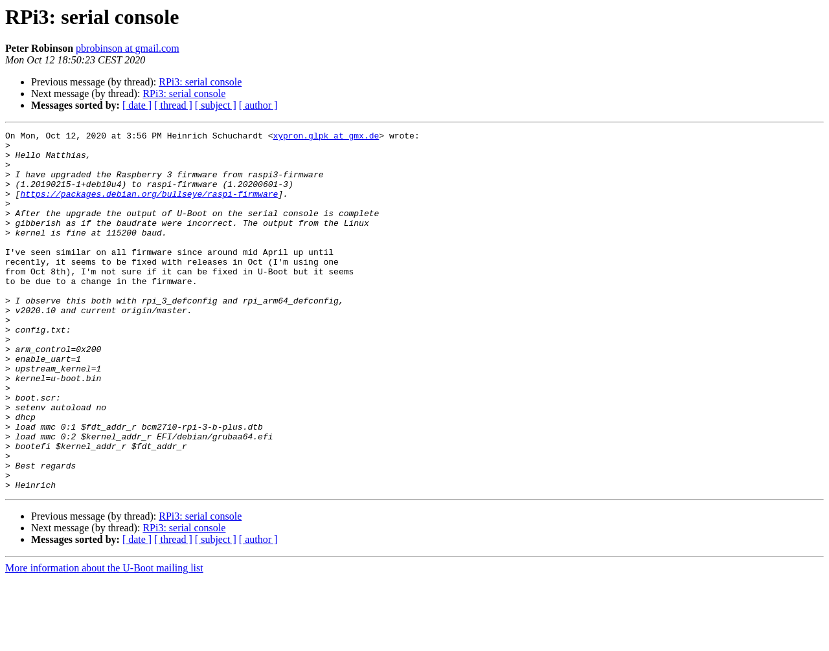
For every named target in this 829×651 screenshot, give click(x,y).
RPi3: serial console (200, 81)
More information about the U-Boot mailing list (104, 639)
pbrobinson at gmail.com (127, 48)
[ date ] (137, 105)
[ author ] (258, 105)
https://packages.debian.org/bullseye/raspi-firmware (149, 207)
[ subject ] (215, 105)
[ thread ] (173, 105)
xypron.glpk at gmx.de (326, 137)
